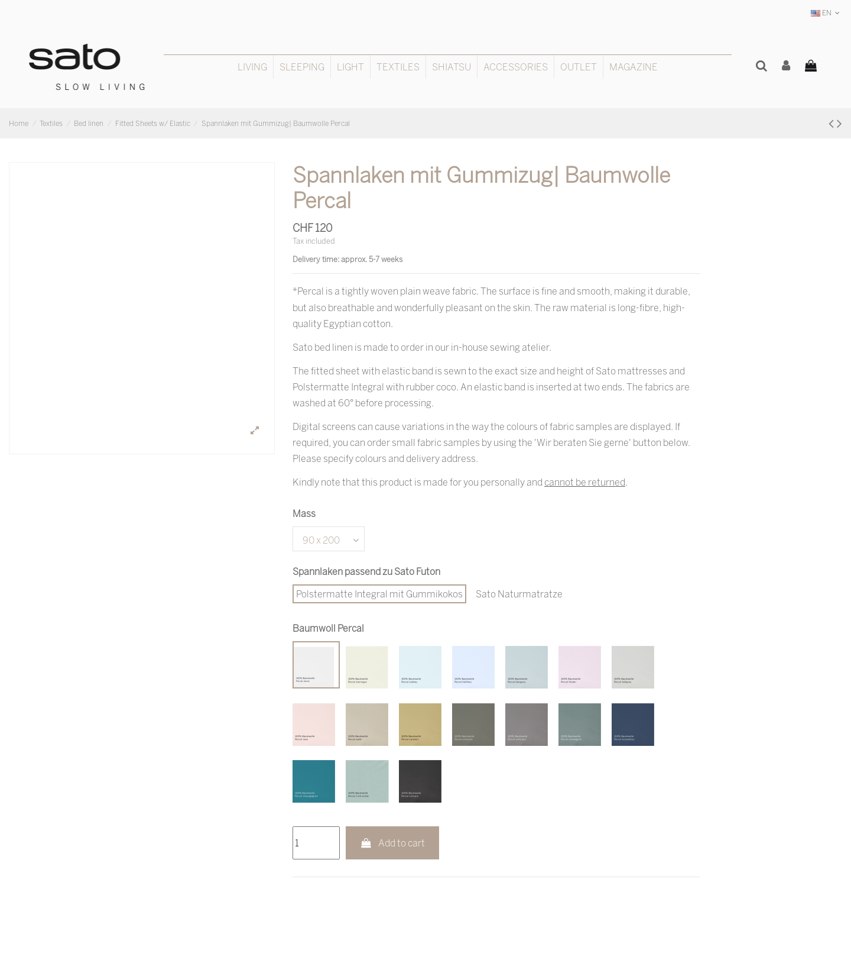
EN (826, 13)
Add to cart (393, 843)
